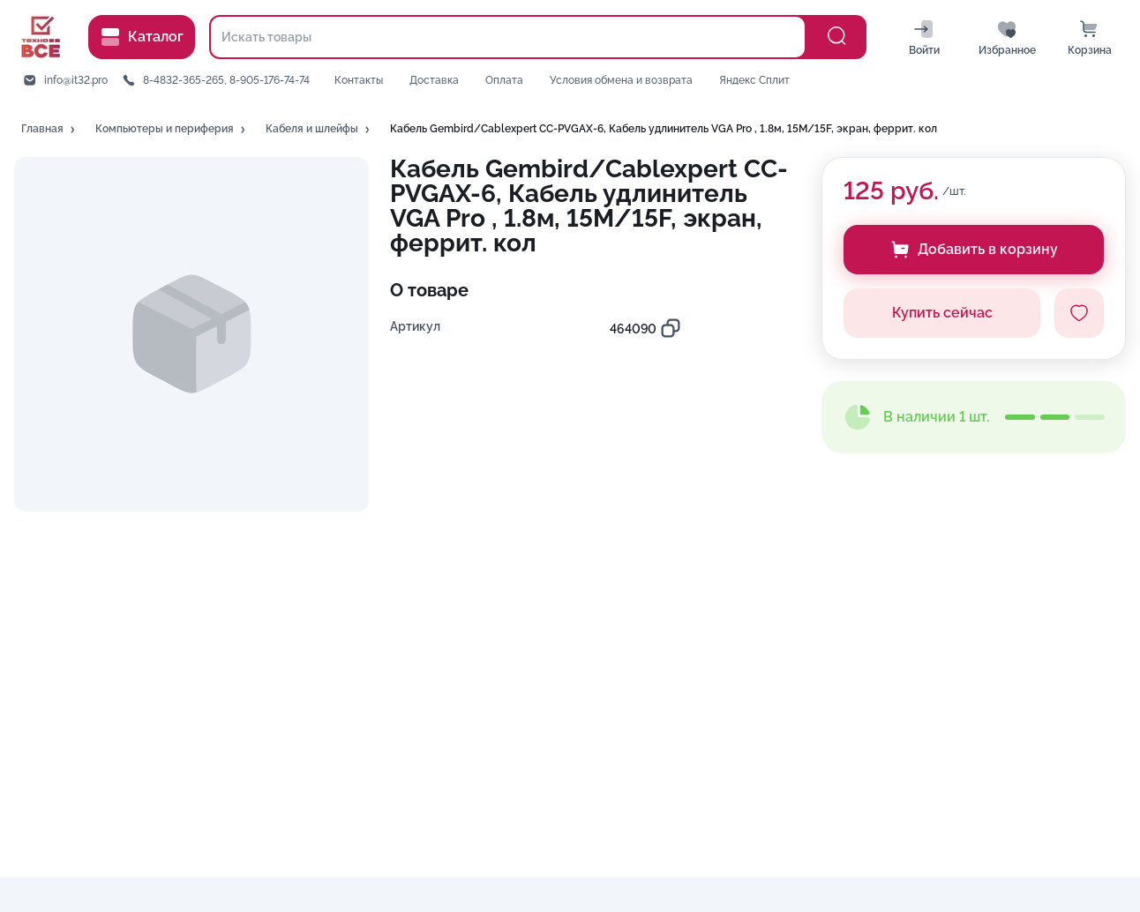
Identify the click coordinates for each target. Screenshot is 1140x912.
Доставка (434, 80)
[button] (49, 129)
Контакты (358, 80)
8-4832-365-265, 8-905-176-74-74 (226, 80)
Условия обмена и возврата (621, 80)
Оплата (504, 80)
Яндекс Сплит (754, 80)
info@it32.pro (76, 80)
